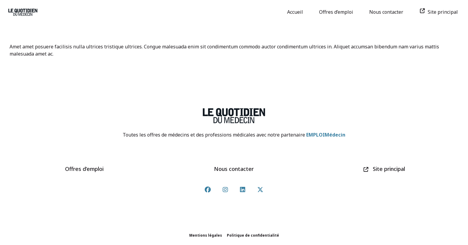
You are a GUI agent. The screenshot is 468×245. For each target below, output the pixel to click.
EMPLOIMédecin (325, 134)
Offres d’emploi (338, 12)
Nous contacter (388, 12)
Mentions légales (205, 235)
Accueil (297, 12)
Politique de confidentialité (253, 235)
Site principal (440, 12)
